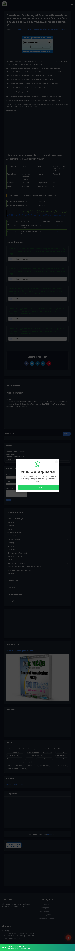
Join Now (38, 487)
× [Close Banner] (72, 947)
